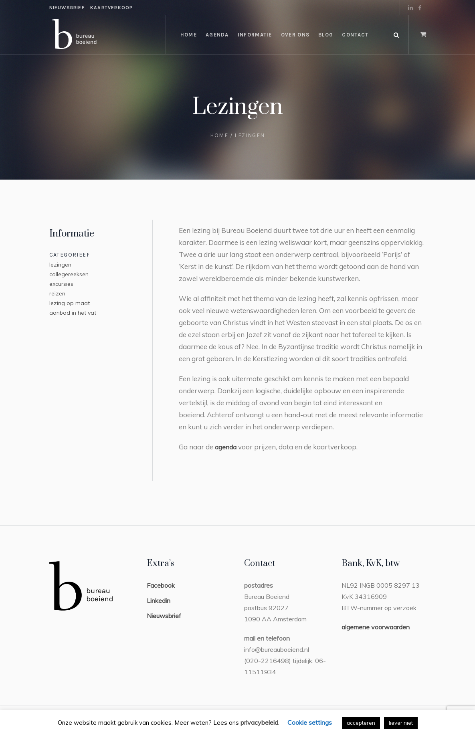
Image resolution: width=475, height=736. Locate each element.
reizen (57, 293)
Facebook (161, 585)
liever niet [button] (401, 723)
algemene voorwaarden (376, 627)
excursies (61, 283)
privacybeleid (259, 722)
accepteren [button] (361, 723)
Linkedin (158, 600)
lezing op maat (69, 303)
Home (219, 135)
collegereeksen (69, 274)
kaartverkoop (111, 7)
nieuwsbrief (67, 7)
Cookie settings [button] (309, 722)
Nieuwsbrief (164, 616)
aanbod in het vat (72, 312)
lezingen (60, 264)
